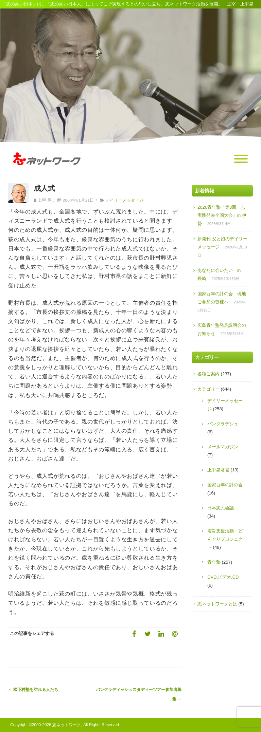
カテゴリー (208, 389)
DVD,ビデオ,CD (223, 577)
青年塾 (214, 562)
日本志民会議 (220, 507)
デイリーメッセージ (124, 200)
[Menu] (241, 159)
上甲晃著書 (218, 469)
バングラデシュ (222, 423)
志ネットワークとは (217, 603)
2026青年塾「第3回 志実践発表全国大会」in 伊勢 (221, 215)
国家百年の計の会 (225, 484)
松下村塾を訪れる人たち (33, 689)
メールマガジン (222, 446)
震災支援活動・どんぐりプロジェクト (225, 539)
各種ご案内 (208, 373)
